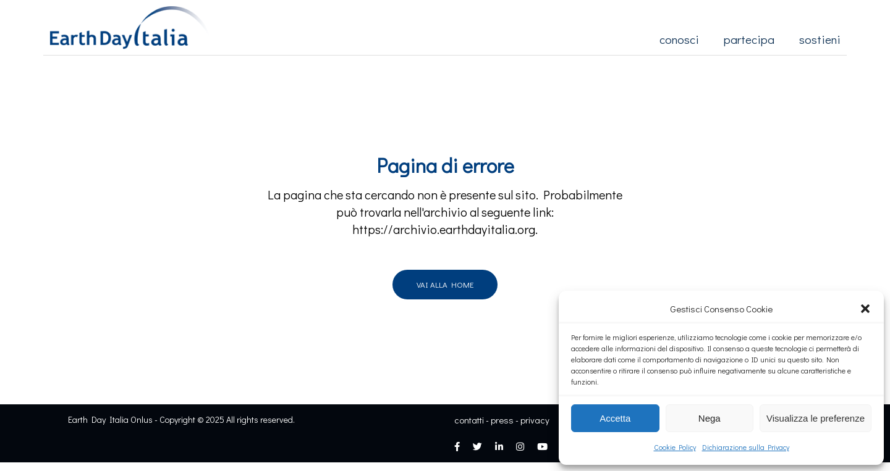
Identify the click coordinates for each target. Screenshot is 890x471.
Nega (709, 418)
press (502, 420)
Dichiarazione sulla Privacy (745, 447)
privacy (534, 420)
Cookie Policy (675, 447)
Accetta (615, 418)
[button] (865, 308)
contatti (469, 420)
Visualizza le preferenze (815, 418)
